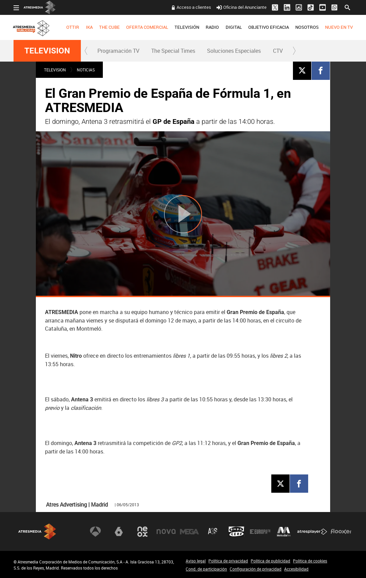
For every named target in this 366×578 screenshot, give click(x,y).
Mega (189, 532)
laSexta (119, 532)
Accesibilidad (296, 569)
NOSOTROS (307, 27)
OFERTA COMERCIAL (147, 27)
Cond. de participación (206, 569)
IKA (89, 27)
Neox (142, 532)
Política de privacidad (228, 560)
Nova (166, 532)
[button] (86, 51)
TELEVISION (47, 50)
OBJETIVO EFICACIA (268, 27)
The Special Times (173, 50)
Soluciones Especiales (234, 50)
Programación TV (118, 50)
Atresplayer (312, 532)
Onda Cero (236, 532)
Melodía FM (284, 532)
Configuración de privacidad (255, 569)
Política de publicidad (270, 560)
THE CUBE (109, 27)
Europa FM (260, 532)
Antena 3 (95, 532)
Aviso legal (196, 560)
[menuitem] (73, 27)
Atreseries (213, 532)
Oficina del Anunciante (241, 7)
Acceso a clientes (194, 7)
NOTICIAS (86, 69)
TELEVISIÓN (187, 27)
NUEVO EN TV (339, 27)
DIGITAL (233, 27)
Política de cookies (310, 560)
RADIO (212, 27)
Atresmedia (37, 531)
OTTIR (72, 27)
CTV (278, 50)
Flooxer (341, 532)
